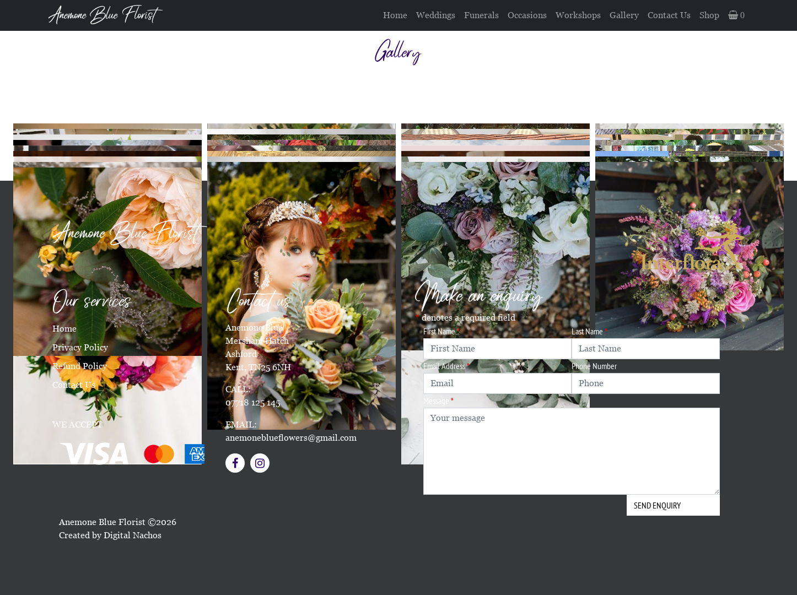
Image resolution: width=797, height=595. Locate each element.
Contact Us (669, 15)
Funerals (481, 15)
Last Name (589, 331)
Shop (709, 15)
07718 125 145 (252, 402)
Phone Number (594, 365)
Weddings (435, 15)
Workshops (578, 15)
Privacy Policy (80, 347)
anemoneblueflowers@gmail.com (291, 437)
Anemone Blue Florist (102, 15)
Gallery (624, 15)
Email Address (446, 365)
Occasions (527, 15)
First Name (441, 331)
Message (438, 400)
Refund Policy (79, 366)
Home (395, 15)
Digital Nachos (132, 535)
